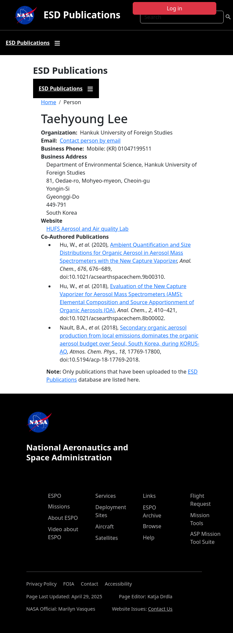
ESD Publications (81, 14)
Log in (174, 8)
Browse (152, 526)
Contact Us (160, 609)
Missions (59, 506)
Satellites (106, 538)
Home (48, 102)
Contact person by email (90, 140)
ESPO (55, 495)
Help (148, 537)
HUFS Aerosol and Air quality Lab (87, 228)
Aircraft (104, 526)
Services (105, 495)
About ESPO (63, 517)
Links (149, 495)
